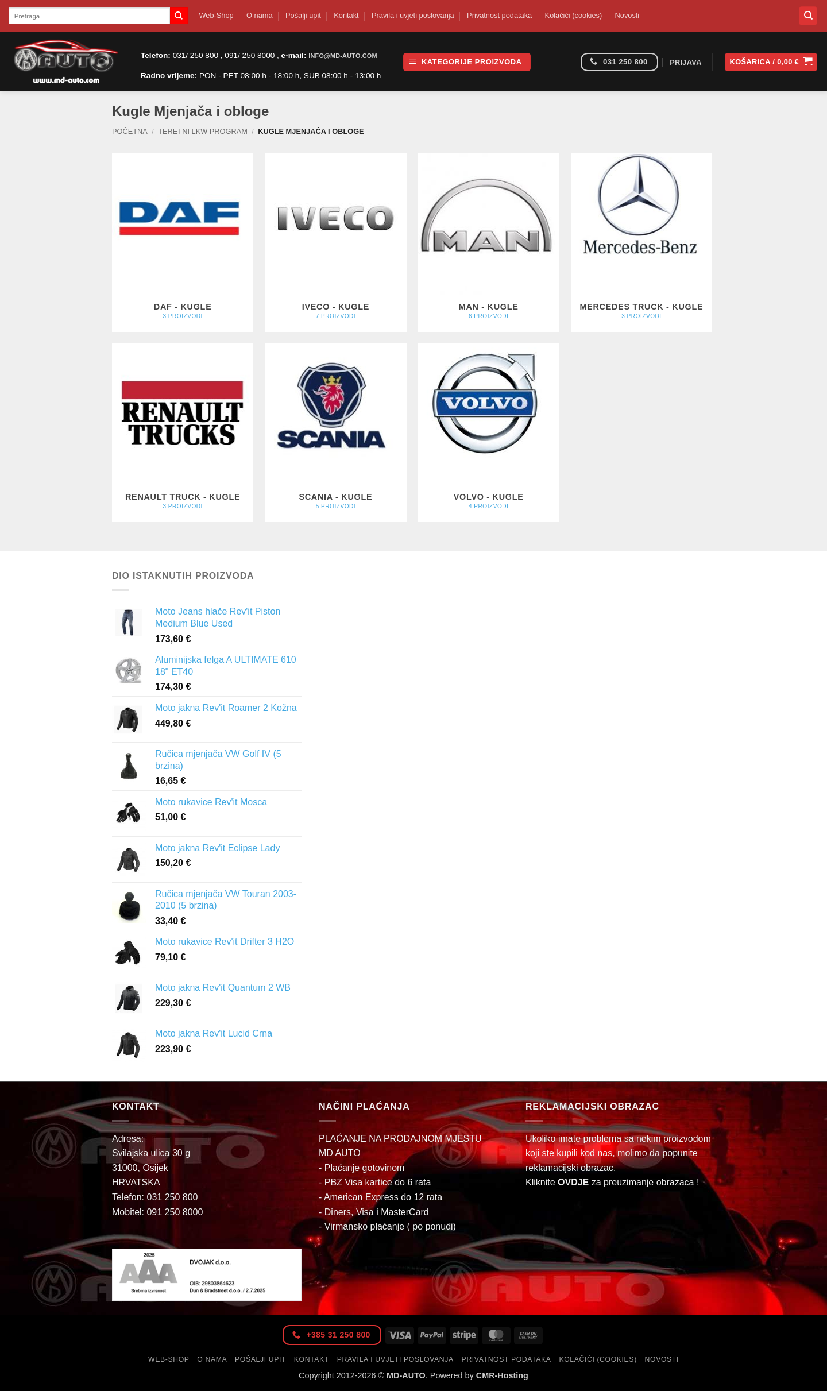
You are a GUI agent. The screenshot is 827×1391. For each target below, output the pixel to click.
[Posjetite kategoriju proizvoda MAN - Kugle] (488, 243)
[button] (467, 62)
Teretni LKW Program (203, 131)
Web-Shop (216, 15)
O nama (259, 15)
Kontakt (346, 15)
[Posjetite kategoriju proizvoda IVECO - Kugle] (336, 243)
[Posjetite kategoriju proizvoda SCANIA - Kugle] (336, 433)
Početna (130, 131)
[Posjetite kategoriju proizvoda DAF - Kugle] (183, 243)
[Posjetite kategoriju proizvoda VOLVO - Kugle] (488, 433)
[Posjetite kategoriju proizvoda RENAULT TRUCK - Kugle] (183, 433)
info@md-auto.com (342, 55)
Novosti (627, 15)
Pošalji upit (303, 15)
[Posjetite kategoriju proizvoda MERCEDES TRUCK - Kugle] (642, 243)
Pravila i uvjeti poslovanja (413, 15)
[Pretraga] (808, 15)
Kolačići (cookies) (573, 15)
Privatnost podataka (499, 15)
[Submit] (178, 16)
